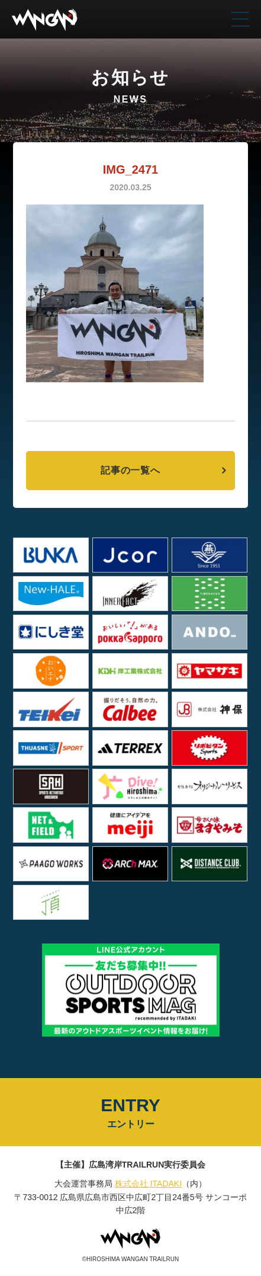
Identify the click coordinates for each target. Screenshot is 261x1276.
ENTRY (130, 1113)
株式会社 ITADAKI (148, 1183)
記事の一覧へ (130, 470)
